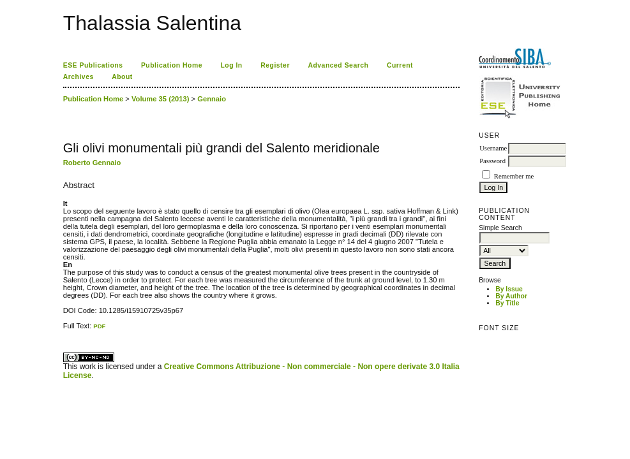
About (122, 76)
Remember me (514, 176)
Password (492, 160)
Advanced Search (338, 65)
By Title (507, 303)
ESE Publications (93, 65)
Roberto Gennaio (92, 162)
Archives (78, 76)
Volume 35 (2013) (160, 99)
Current (400, 65)
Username (493, 148)
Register (275, 65)
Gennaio (211, 99)
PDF (99, 326)
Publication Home (171, 65)
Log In (231, 65)
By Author (511, 296)
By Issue (509, 289)
